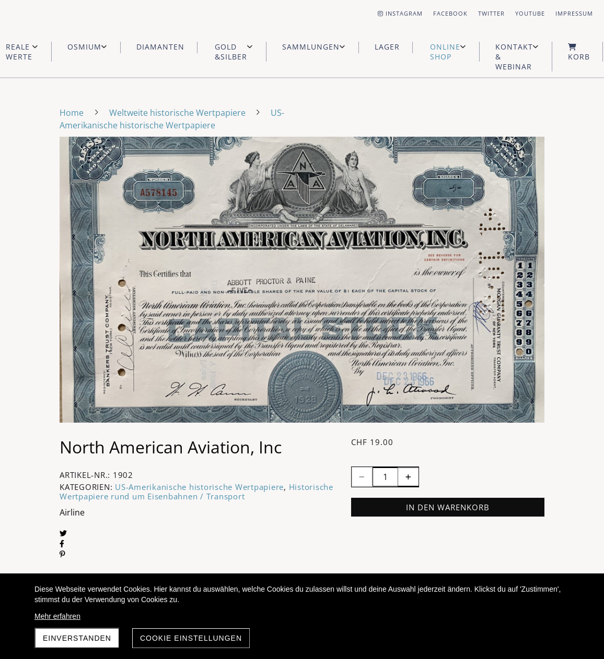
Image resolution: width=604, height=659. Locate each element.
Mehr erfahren (57, 616)
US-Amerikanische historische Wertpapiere (199, 487)
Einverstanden (77, 638)
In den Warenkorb (448, 507)
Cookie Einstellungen (191, 638)
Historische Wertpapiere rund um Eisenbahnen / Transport (196, 491)
